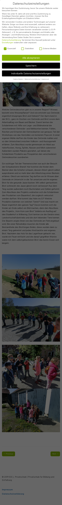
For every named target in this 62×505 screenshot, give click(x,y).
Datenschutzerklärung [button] (32, 78)
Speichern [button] (31, 64)
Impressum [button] (45, 78)
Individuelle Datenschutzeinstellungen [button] (31, 72)
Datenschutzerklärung (11, 38)
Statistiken (27, 47)
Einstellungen (7, 41)
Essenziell (10, 47)
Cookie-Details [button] (18, 78)
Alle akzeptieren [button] (31, 56)
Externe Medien (47, 47)
